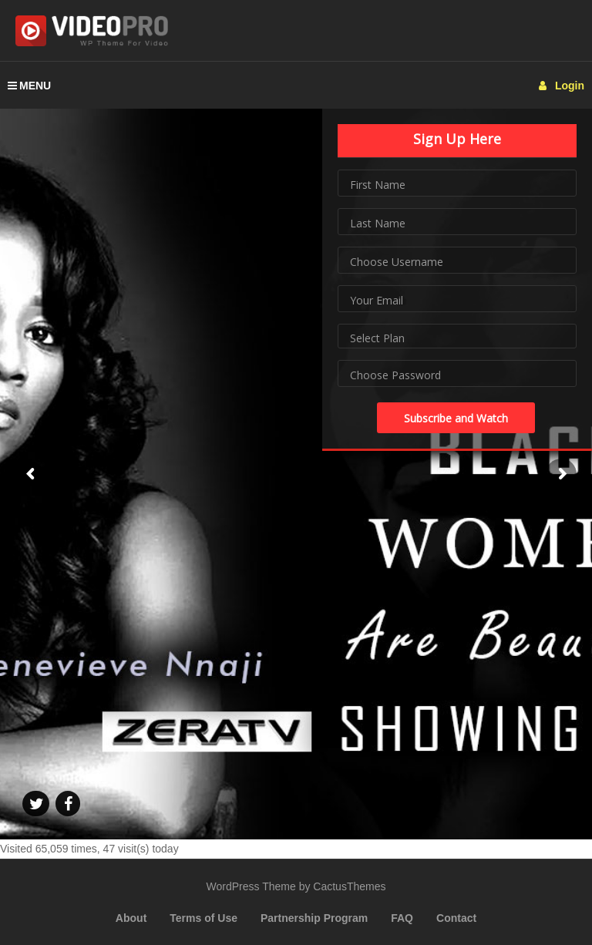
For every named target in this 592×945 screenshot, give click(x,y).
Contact (456, 918)
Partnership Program (314, 918)
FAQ (402, 918)
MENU (29, 85)
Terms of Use (203, 918)
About (131, 918)
